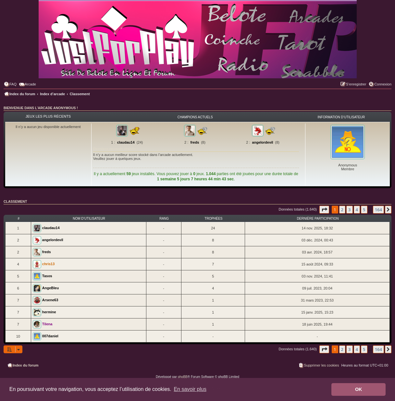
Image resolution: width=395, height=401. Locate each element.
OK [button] (358, 389)
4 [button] (357, 210)
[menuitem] (10, 84)
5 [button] (364, 210)
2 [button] (342, 210)
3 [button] (349, 210)
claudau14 (126, 142)
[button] (324, 209)
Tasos (47, 276)
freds (194, 142)
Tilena (47, 324)
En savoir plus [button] (190, 389)
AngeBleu (50, 288)
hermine (49, 312)
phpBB (183, 377)
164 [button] (378, 210)
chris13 (48, 264)
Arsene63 (50, 300)
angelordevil (262, 142)
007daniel (50, 336)
